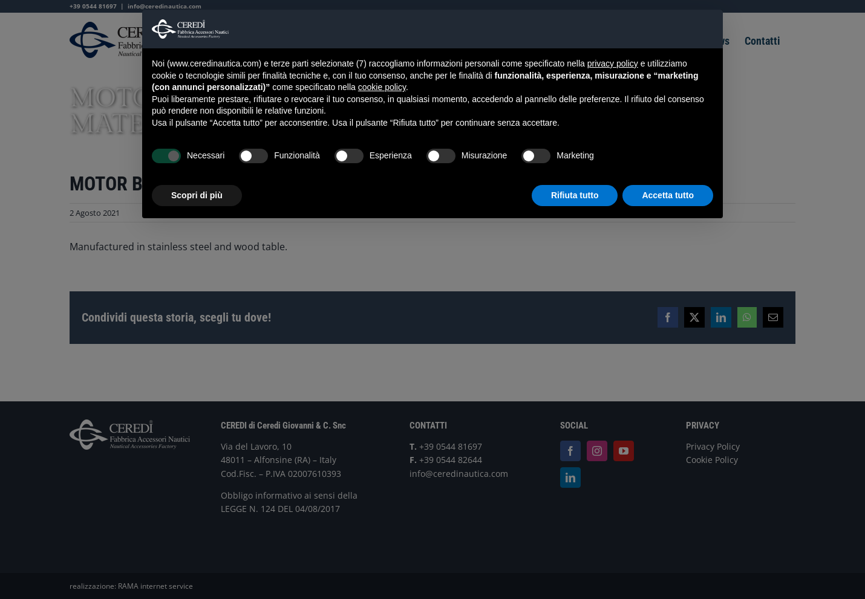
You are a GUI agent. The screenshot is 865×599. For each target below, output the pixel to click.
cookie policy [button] (382, 87)
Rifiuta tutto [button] (575, 195)
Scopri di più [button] (197, 195)
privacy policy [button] (612, 63)
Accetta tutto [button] (668, 195)
